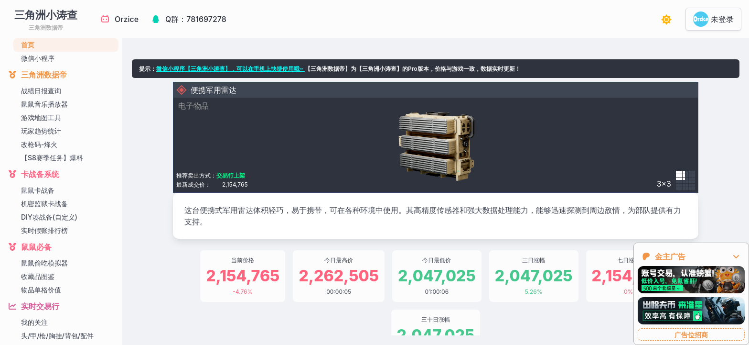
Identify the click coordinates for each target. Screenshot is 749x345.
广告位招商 (691, 335)
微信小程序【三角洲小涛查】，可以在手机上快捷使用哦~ (230, 68)
